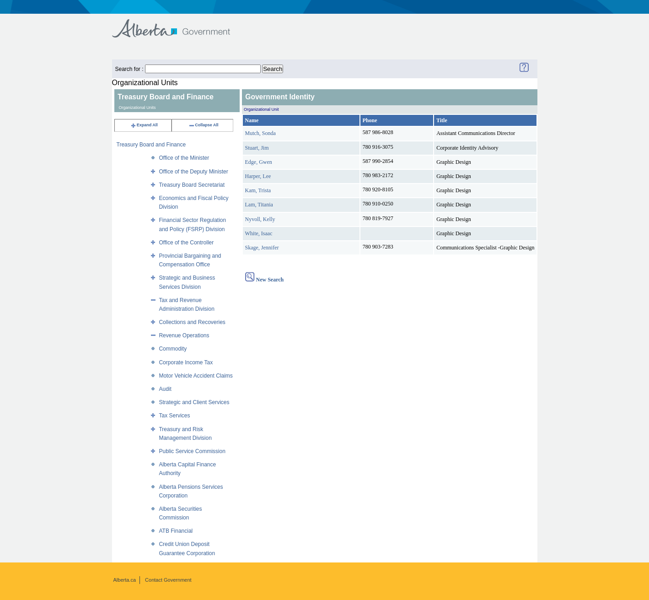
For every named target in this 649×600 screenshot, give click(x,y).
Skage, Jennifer (262, 247)
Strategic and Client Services (194, 402)
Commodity (173, 349)
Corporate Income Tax (186, 362)
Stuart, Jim (257, 148)
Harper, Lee (258, 176)
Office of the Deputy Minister (193, 171)
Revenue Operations (184, 335)
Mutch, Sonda (260, 133)
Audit (165, 389)
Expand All (144, 125)
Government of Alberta (178, 24)
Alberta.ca (124, 580)
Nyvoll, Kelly (260, 219)
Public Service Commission (192, 451)
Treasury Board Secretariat (192, 185)
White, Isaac (259, 233)
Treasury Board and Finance (151, 144)
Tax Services (174, 415)
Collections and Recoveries (192, 322)
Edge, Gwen (258, 162)
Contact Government (168, 580)
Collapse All (203, 125)
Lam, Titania (259, 204)
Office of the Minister (184, 158)
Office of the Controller (186, 242)
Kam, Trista (258, 190)
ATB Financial (176, 531)
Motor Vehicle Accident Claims (195, 376)
